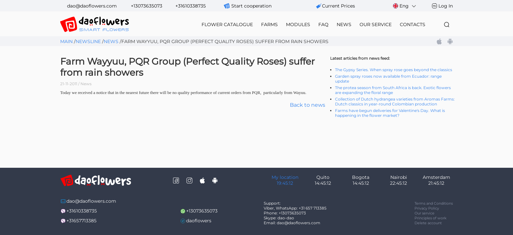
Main (66, 41)
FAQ (323, 24)
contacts (412, 24)
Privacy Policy (427, 208)
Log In (445, 6)
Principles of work (431, 218)
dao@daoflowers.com (92, 6)
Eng (405, 6)
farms (269, 24)
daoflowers (198, 221)
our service (376, 24)
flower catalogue (227, 24)
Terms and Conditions (434, 203)
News (111, 41)
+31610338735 (190, 6)
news (344, 24)
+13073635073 (146, 6)
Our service (424, 213)
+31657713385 (81, 221)
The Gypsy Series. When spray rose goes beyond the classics (393, 69)
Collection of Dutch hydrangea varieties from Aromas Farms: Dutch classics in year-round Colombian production (395, 101)
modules (298, 24)
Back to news (307, 105)
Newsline (88, 41)
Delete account (428, 223)
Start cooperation (251, 6)
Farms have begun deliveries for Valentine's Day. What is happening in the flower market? (390, 113)
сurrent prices (338, 6)
